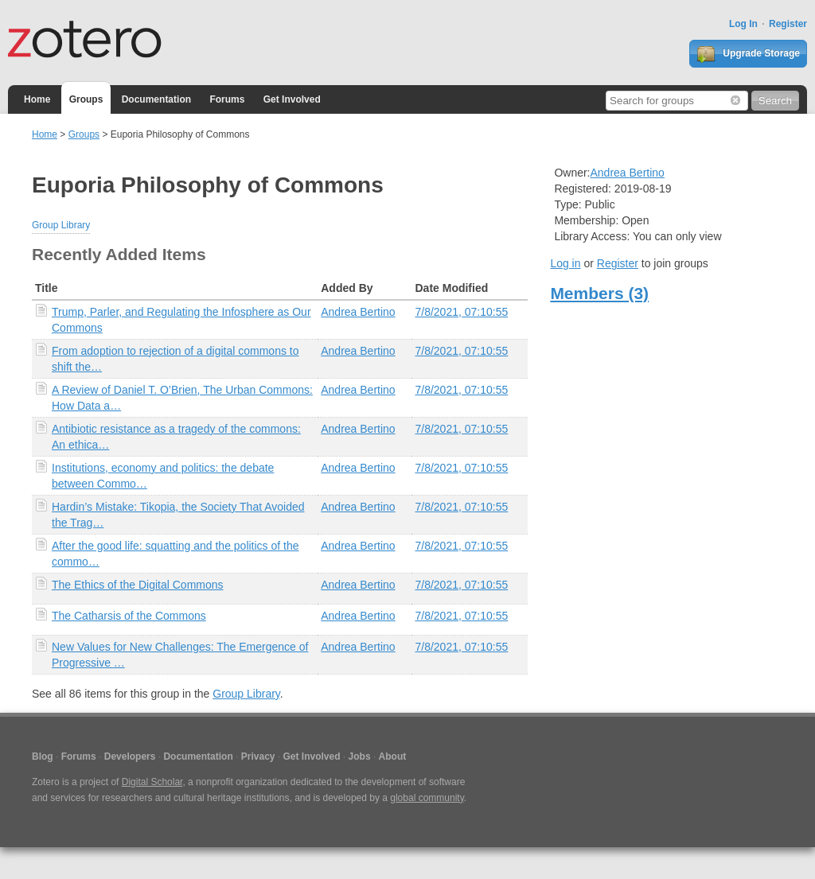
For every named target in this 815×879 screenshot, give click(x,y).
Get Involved (292, 99)
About (393, 756)
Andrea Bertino (358, 311)
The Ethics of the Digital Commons (138, 584)
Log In (743, 23)
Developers (130, 756)
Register (788, 23)
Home (37, 99)
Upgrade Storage (748, 54)
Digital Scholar (152, 782)
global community (426, 797)
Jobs (360, 756)
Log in (565, 263)
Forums (226, 99)
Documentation (156, 99)
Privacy (258, 756)
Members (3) (599, 293)
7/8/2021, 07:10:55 (461, 311)
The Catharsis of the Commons (129, 615)
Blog (42, 756)
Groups (86, 99)
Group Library (61, 225)
